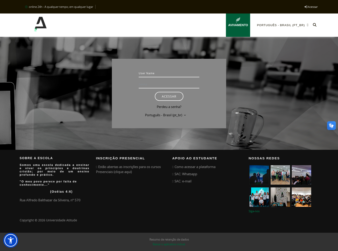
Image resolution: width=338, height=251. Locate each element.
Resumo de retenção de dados (169, 239)
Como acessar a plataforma (194, 167)
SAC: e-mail (182, 181)
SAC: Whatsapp (185, 174)
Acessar (313, 6)
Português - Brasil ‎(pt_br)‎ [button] (164, 115)
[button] (314, 25)
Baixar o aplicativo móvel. (169, 244)
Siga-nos (254, 211)
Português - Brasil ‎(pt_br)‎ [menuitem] (284, 25)
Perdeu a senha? (169, 106)
